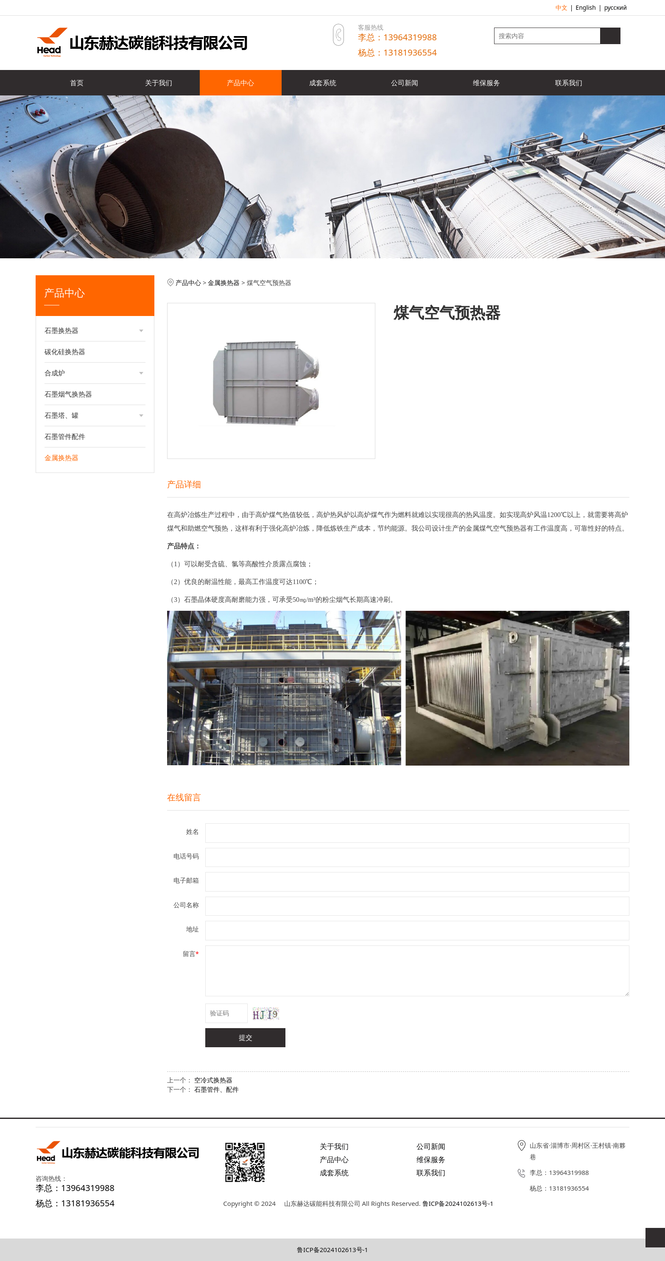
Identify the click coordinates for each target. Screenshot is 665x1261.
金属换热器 (61, 457)
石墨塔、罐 (61, 415)
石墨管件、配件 (216, 1089)
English (586, 7)
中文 (561, 7)
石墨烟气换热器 (68, 394)
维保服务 (486, 82)
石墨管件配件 (65, 436)
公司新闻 (404, 82)
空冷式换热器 (213, 1080)
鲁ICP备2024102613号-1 (458, 1203)
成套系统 (322, 82)
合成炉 (55, 372)
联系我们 (568, 82)
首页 (77, 82)
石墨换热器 (61, 330)
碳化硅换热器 (65, 351)
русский (615, 7)
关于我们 (158, 82)
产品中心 (240, 82)
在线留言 (184, 797)
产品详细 (184, 484)
